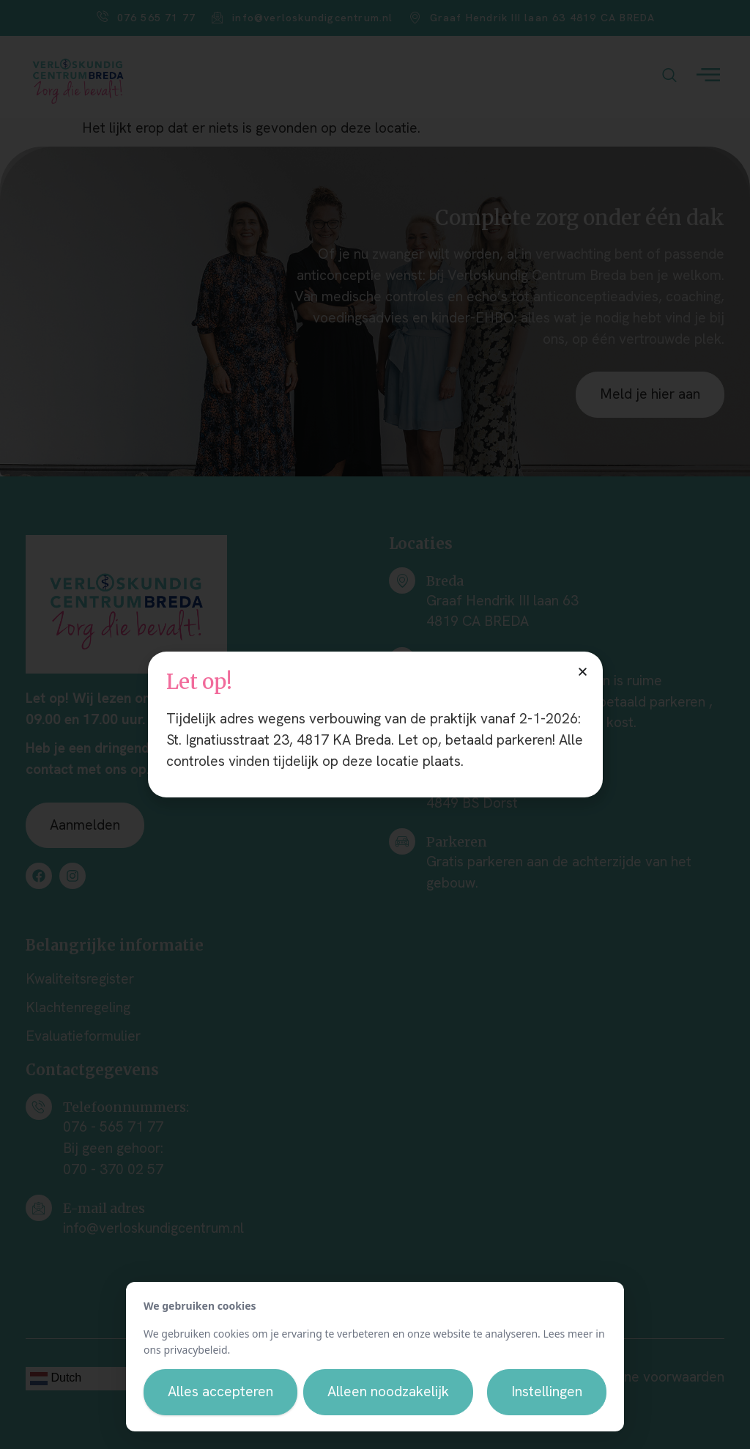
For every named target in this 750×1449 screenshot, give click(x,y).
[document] (375, 724)
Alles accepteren (220, 1391)
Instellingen (546, 1391)
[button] (582, 671)
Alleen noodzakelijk (388, 1391)
